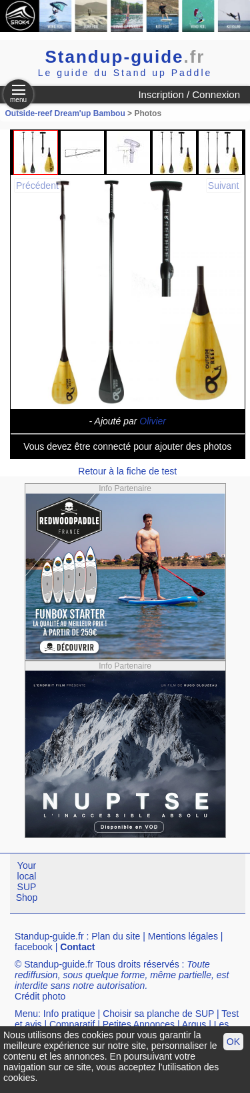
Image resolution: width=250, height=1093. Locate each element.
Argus (194, 1024)
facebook (34, 947)
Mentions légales (183, 936)
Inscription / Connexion (189, 94)
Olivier (152, 421)
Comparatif (72, 1024)
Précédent (37, 185)
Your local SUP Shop (27, 881)
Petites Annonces (139, 1024)
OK (233, 1041)
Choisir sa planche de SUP (158, 1013)
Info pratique (69, 1013)
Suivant (223, 185)
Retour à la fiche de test (127, 471)
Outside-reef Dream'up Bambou (65, 113)
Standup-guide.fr (49, 936)
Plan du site (115, 936)
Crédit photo (40, 996)
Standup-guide (125, 57)
